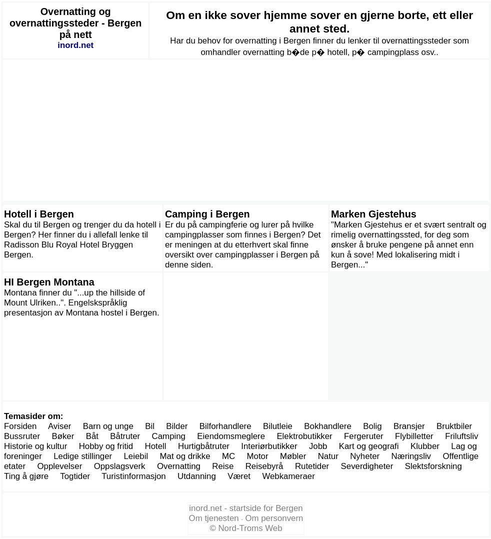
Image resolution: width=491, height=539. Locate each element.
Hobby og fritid (106, 446)
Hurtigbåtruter (204, 446)
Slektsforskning (433, 466)
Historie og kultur (35, 446)
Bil (149, 426)
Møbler (293, 456)
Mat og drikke (185, 456)
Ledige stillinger (83, 456)
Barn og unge (108, 426)
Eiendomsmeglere (231, 436)
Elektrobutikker (304, 436)
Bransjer (409, 426)
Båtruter (125, 436)
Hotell (155, 446)
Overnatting (178, 466)
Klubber (425, 446)
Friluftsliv (461, 436)
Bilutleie (277, 426)
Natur (328, 456)
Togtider (75, 476)
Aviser (59, 426)
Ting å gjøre (26, 476)
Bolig (372, 426)
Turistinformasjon (134, 476)
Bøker (63, 436)
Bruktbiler (454, 426)
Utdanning (197, 476)
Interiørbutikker (269, 446)
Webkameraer (288, 476)
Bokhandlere (328, 426)
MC (228, 456)
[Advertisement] (246, 130)
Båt (92, 436)
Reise (223, 466)
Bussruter (22, 436)
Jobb (318, 446)
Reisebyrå (265, 466)
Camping (169, 436)
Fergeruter (364, 436)
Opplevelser (59, 466)
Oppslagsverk (120, 466)
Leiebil (136, 456)
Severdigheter (367, 466)
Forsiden (20, 426)
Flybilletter (414, 436)
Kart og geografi (369, 446)
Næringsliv (411, 456)
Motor (257, 456)
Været (239, 476)
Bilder (177, 426)
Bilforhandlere (226, 426)
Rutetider (312, 466)
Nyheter (365, 456)
